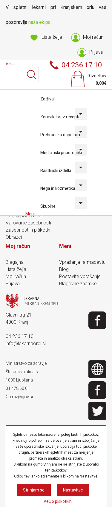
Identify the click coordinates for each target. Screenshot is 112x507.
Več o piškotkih (58, 501)
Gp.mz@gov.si (19, 396)
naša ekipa (39, 22)
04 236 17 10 (19, 336)
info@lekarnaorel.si (26, 343)
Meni (30, 213)
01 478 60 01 (18, 388)
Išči (31, 74)
